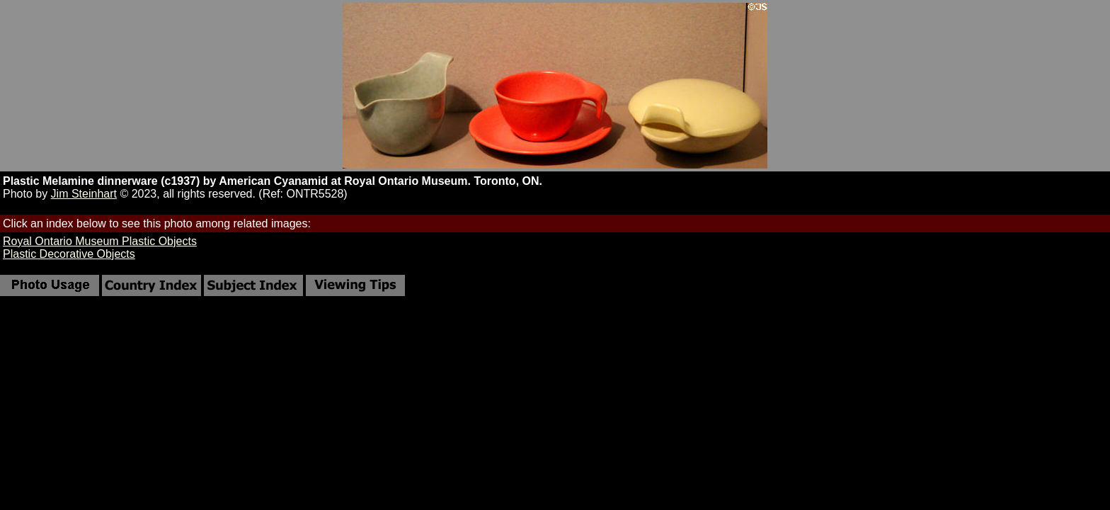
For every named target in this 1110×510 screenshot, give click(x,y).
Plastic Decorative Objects (69, 254)
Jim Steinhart (84, 194)
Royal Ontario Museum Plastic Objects (100, 241)
